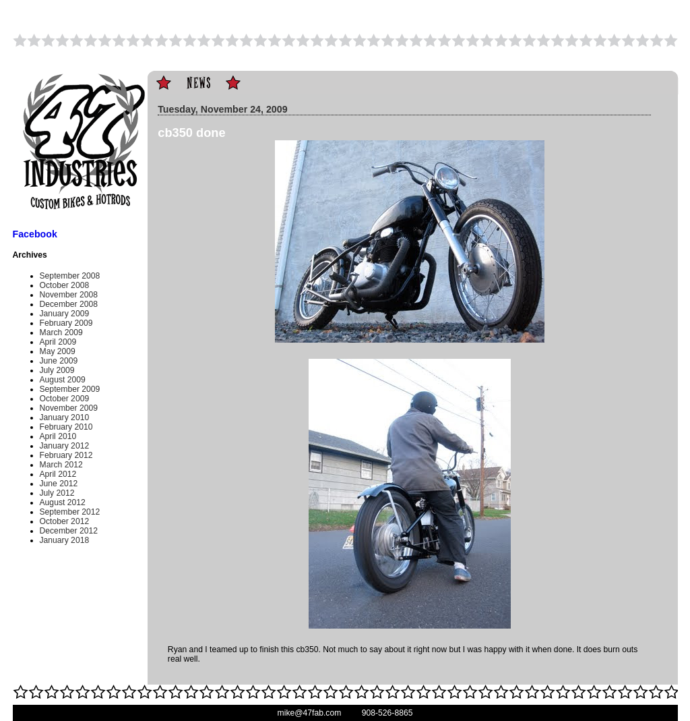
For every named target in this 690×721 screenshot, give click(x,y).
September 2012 (70, 512)
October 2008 (65, 285)
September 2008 (70, 276)
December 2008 (69, 304)
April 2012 (58, 474)
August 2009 (63, 379)
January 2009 (65, 313)
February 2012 (66, 455)
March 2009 (61, 332)
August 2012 (63, 502)
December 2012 (69, 531)
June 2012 (59, 483)
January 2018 (65, 540)
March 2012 (61, 464)
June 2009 (59, 361)
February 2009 (66, 323)
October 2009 (65, 398)
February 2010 (66, 427)
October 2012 (65, 521)
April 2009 (58, 342)
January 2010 (65, 417)
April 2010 (58, 436)
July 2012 (57, 493)
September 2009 (70, 389)
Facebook (35, 234)
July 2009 (57, 370)
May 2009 (57, 351)
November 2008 (69, 294)
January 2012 (65, 446)
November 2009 (69, 408)
